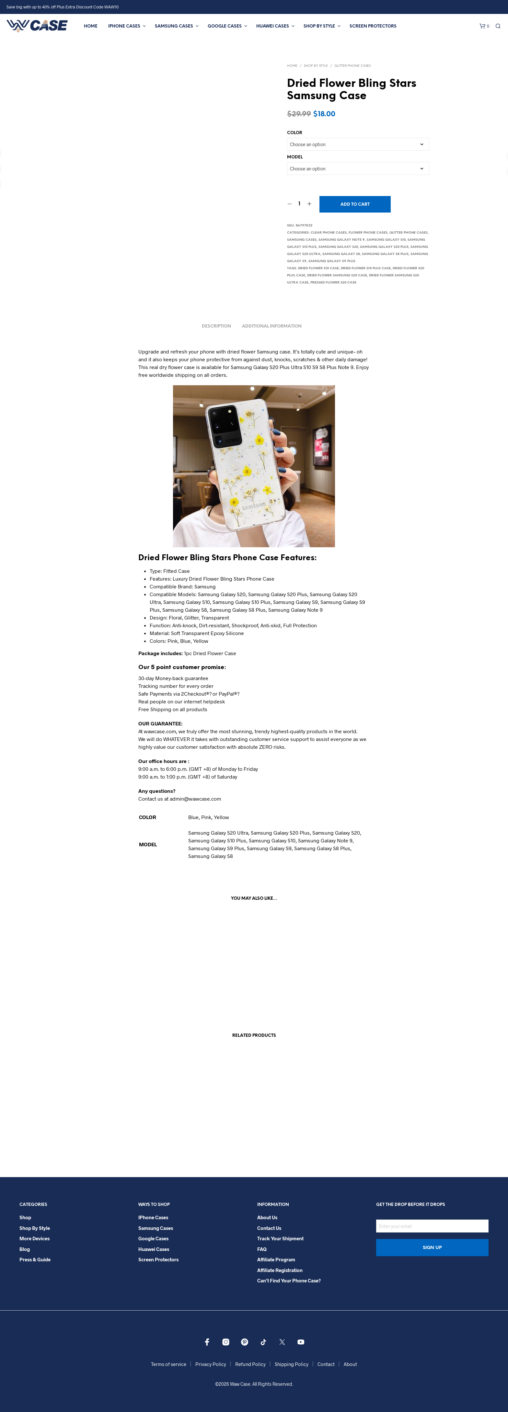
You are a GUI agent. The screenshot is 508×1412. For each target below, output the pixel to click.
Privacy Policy (210, 1364)
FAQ (262, 1249)
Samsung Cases (174, 26)
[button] (484, 26)
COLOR (294, 133)
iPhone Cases (124, 26)
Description (216, 326)
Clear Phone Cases (329, 233)
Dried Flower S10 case (318, 268)
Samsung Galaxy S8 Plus (385, 254)
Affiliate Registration (280, 1270)
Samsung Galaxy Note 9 (341, 240)
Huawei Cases (272, 26)
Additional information (272, 326)
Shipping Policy (291, 1364)
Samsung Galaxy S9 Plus (331, 261)
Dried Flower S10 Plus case (366, 268)
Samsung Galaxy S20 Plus (384, 247)
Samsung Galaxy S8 (341, 254)
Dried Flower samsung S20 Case (337, 275)
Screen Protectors (373, 26)
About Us (267, 1217)
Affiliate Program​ (276, 1259)
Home (91, 26)
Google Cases (225, 26)
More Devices (34, 1238)
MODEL (295, 157)
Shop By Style (319, 26)
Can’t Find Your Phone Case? (289, 1280)
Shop (25, 1217)
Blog (24, 1249)
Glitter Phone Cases (352, 66)
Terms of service (168, 1364)
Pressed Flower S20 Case (333, 282)
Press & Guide (35, 1259)
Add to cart (355, 205)
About (350, 1364)
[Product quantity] (299, 204)
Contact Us (269, 1228)
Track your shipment (280, 1238)
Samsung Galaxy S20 (338, 247)
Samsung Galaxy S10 (386, 240)
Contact (326, 1364)
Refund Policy (250, 1364)
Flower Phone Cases (368, 233)
